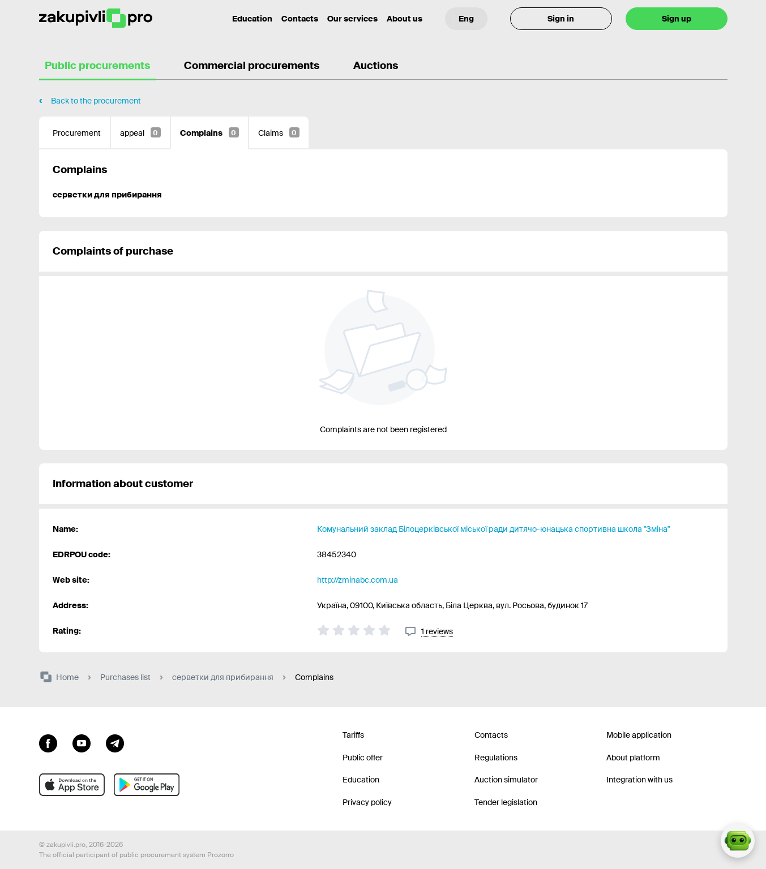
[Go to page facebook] (48, 742)
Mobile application (638, 735)
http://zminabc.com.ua (357, 580)
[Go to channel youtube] (81, 742)
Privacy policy (367, 802)
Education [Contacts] (252, 19)
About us (404, 19)
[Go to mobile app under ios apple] (72, 784)
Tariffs (353, 735)
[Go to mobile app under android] (146, 784)
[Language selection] (466, 19)
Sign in (560, 19)
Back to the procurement (96, 101)
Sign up (676, 19)
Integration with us (639, 780)
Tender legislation (505, 802)
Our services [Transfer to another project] (352, 19)
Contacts (299, 19)
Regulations (495, 757)
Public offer (363, 757)
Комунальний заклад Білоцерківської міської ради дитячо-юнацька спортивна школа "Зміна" (493, 529)
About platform (633, 757)
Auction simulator (506, 780)
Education (361, 780)
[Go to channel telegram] (115, 742)
